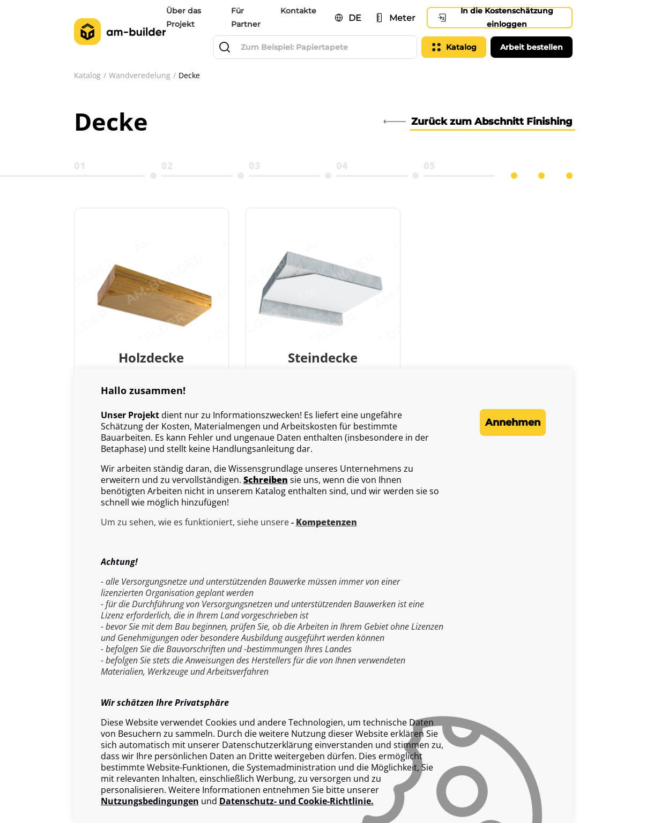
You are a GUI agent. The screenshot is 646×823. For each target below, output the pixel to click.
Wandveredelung (139, 75)
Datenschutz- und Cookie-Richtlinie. (296, 801)
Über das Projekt (186, 17)
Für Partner (248, 17)
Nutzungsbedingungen (150, 801)
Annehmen (502, 422)
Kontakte (299, 11)
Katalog (87, 75)
